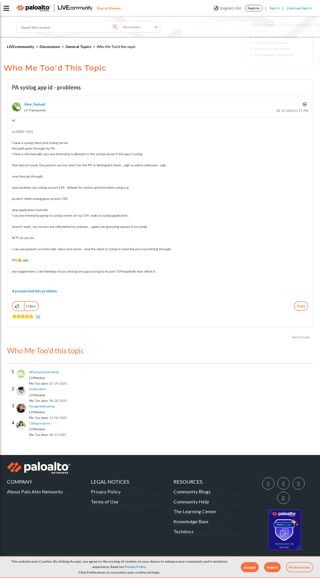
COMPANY (19, 482)
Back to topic (301, 337)
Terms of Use (104, 501)
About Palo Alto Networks (35, 491)
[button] (250, 567)
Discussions (50, 46)
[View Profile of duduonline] (37, 389)
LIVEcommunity (20, 46)
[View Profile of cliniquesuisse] (39, 423)
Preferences (299, 567)
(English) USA (227, 8)
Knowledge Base (191, 521)
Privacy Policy (135, 567)
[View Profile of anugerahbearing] (41, 406)
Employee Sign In (299, 8)
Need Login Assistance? (292, 58)
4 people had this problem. (35, 291)
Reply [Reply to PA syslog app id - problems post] (301, 306)
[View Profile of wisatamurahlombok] (44, 372)
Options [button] (304, 104)
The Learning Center (195, 511)
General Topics (78, 46)
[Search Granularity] (141, 27)
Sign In (275, 8)
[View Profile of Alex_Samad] (34, 104)
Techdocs (184, 531)
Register (253, 8)
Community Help (191, 501)
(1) (38, 316)
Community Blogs (192, 491)
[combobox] (72, 27)
